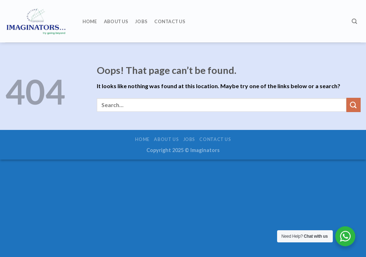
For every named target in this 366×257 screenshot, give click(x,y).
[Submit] (353, 105)
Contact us (169, 21)
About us (116, 21)
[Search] (354, 21)
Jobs (141, 21)
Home (89, 21)
